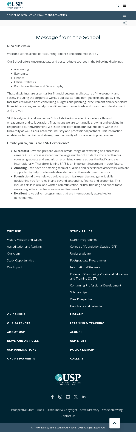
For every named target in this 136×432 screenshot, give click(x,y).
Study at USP (81, 231)
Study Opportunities (20, 260)
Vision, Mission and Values (24, 240)
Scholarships (78, 292)
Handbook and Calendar (86, 306)
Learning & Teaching (87, 323)
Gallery (77, 358)
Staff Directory (89, 410)
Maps (40, 410)
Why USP (14, 231)
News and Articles (23, 340)
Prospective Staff (22, 410)
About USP (16, 332)
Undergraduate (80, 253)
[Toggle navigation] (124, 5)
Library (76, 314)
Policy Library (82, 349)
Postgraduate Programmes (88, 260)
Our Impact (14, 267)
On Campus (16, 314)
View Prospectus (81, 299)
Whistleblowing (112, 410)
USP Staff (78, 340)
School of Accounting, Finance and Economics (37, 15)
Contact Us (68, 416)
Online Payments (21, 358)
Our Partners (18, 323)
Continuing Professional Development (95, 285)
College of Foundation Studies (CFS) (93, 247)
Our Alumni (14, 253)
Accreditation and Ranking (24, 247)
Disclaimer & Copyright (62, 410)
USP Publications (22, 349)
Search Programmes (83, 240)
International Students (85, 267)
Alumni (76, 332)
